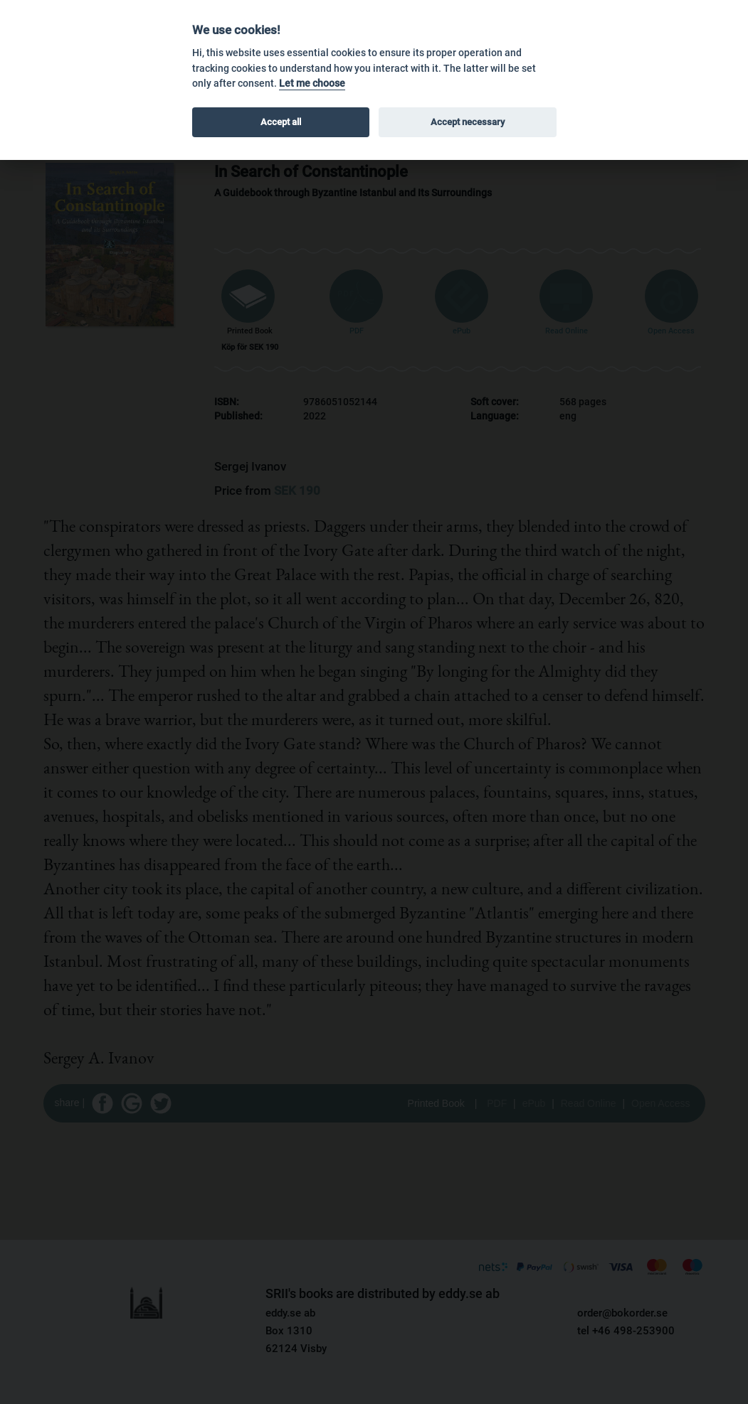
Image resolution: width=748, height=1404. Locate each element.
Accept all (280, 122)
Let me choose (312, 83)
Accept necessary (468, 122)
